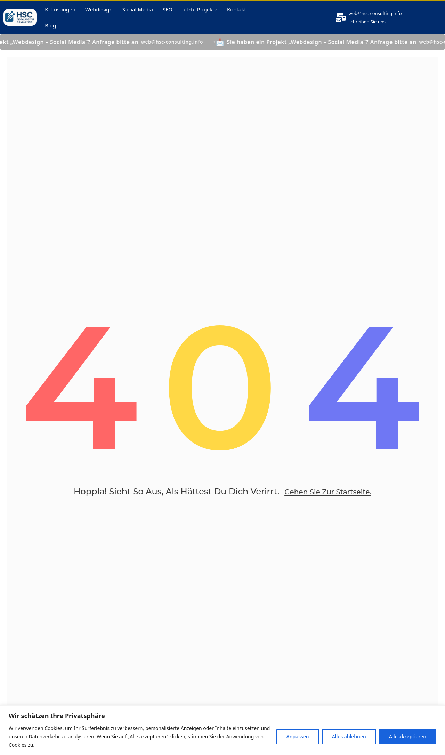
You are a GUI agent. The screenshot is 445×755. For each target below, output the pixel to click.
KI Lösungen (60, 13)
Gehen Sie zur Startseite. (328, 510)
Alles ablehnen (349, 736)
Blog (50, 29)
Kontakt (236, 13)
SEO (167, 13)
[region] (222, 730)
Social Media (137, 13)
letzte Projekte (199, 13)
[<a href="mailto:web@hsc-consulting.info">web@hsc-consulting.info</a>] (341, 21)
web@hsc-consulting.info (381, 17)
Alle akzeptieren (407, 736)
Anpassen (297, 736)
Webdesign (99, 13)
